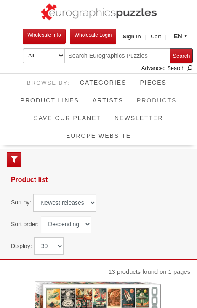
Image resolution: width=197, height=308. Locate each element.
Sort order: (25, 224)
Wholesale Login (93, 35)
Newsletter (138, 118)
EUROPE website (98, 135)
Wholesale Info (44, 35)
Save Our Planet (67, 118)
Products (160, 97)
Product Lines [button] (50, 100)
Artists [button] (108, 100)
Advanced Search (167, 68)
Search (181, 56)
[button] (134, 36)
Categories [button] (103, 82)
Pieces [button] (153, 82)
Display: (21, 246)
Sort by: (21, 202)
